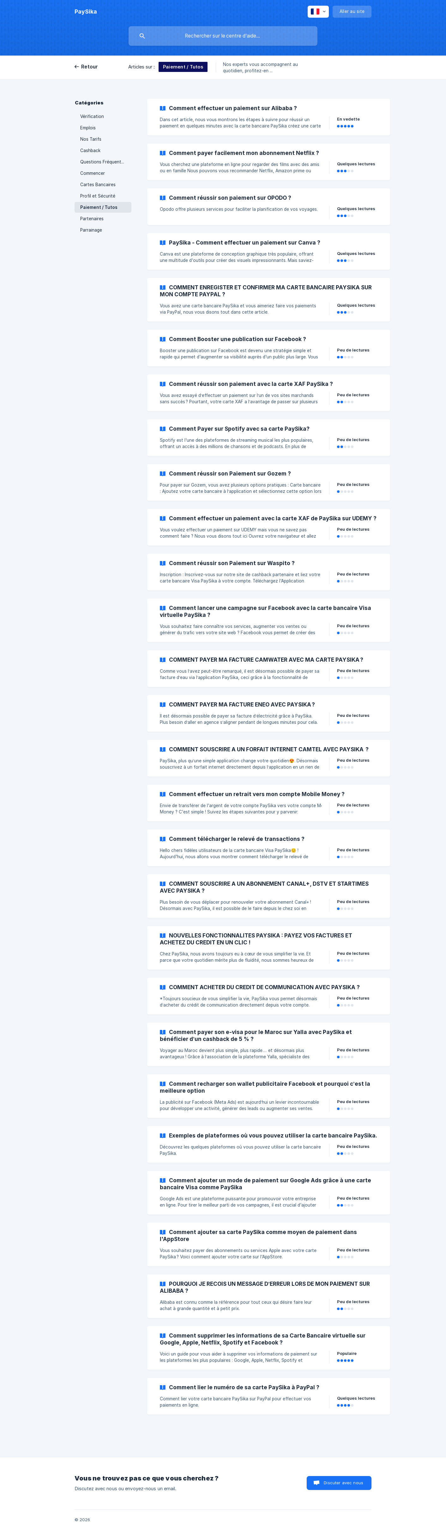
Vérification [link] (92, 116)
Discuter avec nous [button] (343, 1482)
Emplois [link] (88, 127)
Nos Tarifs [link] (90, 139)
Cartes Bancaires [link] (98, 184)
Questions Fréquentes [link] (103, 161)
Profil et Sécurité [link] (97, 195)
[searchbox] (223, 36)
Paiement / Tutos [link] (99, 207)
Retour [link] (89, 67)
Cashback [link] (90, 150)
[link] (268, 117)
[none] (86, 12)
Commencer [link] (92, 173)
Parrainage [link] (91, 230)
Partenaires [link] (92, 218)
